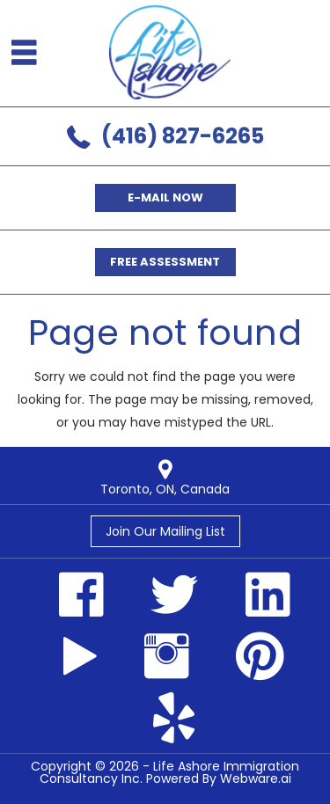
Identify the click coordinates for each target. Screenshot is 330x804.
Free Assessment (165, 261)
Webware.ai (255, 778)
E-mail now (165, 197)
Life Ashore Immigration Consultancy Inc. (170, 772)
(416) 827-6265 (182, 135)
